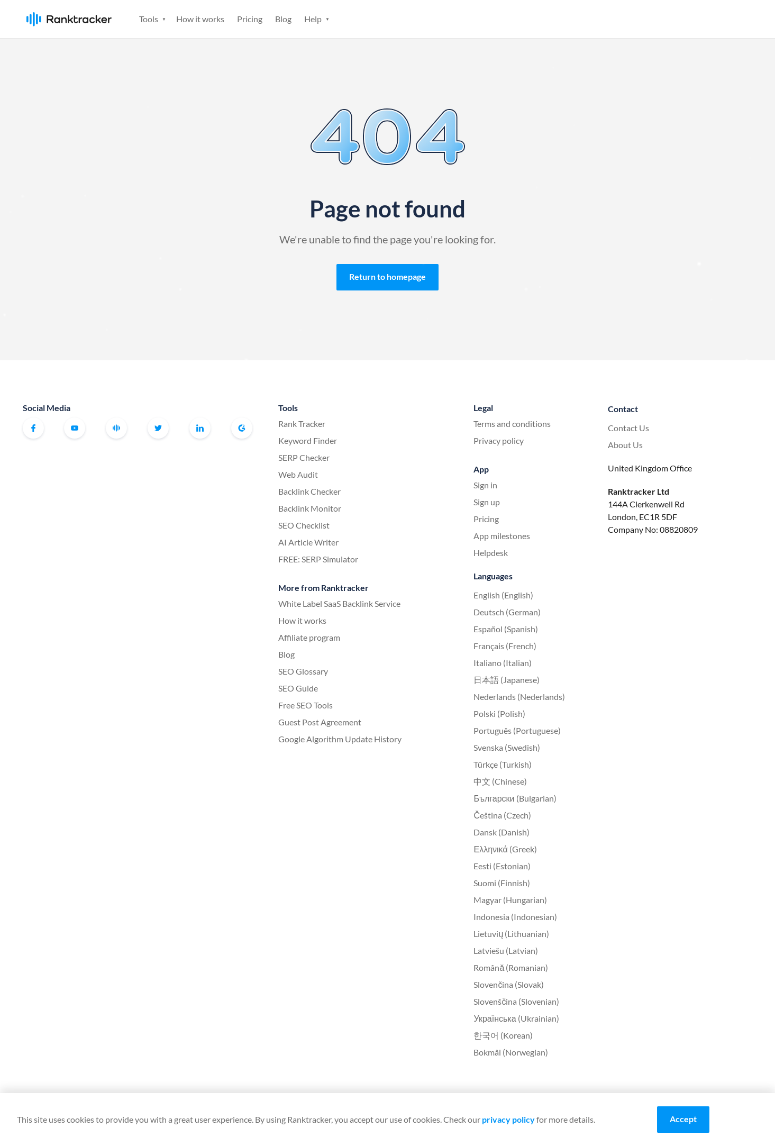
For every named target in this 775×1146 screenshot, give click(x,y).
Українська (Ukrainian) (516, 1018)
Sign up (722, 18)
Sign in (671, 18)
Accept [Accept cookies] (683, 1119)
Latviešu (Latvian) (505, 950)
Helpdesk (490, 553)
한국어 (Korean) (503, 1035)
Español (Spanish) (505, 629)
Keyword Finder (307, 440)
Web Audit (298, 474)
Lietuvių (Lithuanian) (511, 934)
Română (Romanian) (510, 967)
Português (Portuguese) (517, 730)
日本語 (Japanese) (506, 680)
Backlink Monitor (309, 508)
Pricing (249, 19)
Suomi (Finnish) (501, 883)
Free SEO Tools (305, 705)
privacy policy (508, 1119)
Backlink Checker (309, 491)
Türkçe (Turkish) (502, 764)
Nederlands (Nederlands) (519, 697)
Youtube (74, 428)
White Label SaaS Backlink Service (339, 603)
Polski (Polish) (499, 713)
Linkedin (200, 428)
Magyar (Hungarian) (510, 900)
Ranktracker (69, 19)
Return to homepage (387, 276)
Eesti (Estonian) (502, 866)
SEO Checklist (304, 525)
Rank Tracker (301, 424)
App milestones (501, 536)
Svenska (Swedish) (506, 747)
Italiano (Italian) (502, 663)
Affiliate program (309, 637)
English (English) (503, 595)
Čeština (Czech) (502, 815)
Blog (283, 19)
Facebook (33, 428)
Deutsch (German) (507, 612)
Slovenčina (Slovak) (508, 984)
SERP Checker (304, 457)
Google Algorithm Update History (340, 739)
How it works (200, 19)
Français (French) (504, 646)
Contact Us (628, 428)
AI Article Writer (308, 542)
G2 (241, 428)
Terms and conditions (512, 424)
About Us (625, 445)
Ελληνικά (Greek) (504, 849)
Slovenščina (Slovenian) (516, 1001)
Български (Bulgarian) (514, 798)
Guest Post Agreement (319, 722)
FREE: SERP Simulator (318, 559)
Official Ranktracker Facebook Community (116, 428)
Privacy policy (498, 440)
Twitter (158, 428)
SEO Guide (298, 688)
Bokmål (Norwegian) (510, 1052)
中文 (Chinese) (500, 781)
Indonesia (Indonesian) (515, 917)
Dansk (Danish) (501, 832)
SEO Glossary (303, 671)
